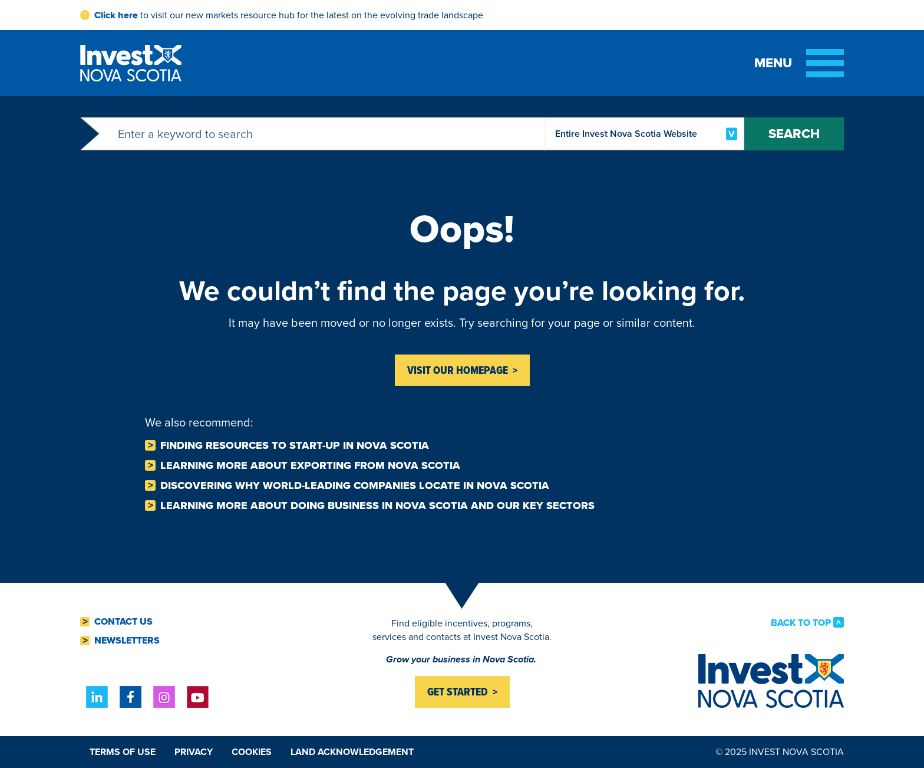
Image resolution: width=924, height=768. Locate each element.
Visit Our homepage (457, 370)
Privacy (193, 752)
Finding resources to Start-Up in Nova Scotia (294, 445)
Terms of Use (123, 752)
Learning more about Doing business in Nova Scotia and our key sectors (377, 505)
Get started (457, 691)
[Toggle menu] (799, 63)
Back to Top (801, 622)
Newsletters (127, 640)
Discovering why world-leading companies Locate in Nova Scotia (354, 485)
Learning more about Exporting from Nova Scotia (310, 465)
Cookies (252, 752)
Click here (116, 15)
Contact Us (123, 621)
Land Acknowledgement (352, 752)
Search (794, 133)
